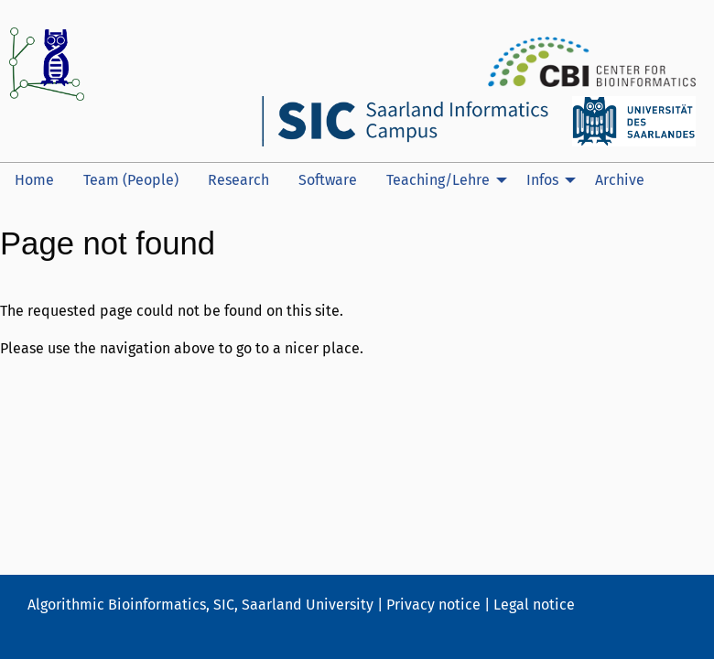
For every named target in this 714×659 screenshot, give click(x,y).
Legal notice (534, 604)
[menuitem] (34, 180)
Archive (619, 180)
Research (238, 180)
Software (327, 180)
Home (34, 180)
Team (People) (130, 180)
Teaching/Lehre (438, 180)
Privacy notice (433, 604)
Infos (542, 180)
